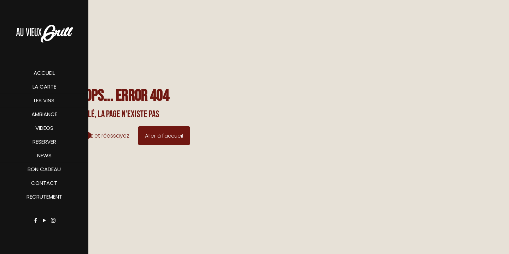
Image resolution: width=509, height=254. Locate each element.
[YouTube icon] (44, 220)
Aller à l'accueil (164, 135)
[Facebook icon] (35, 220)
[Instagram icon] (53, 220)
